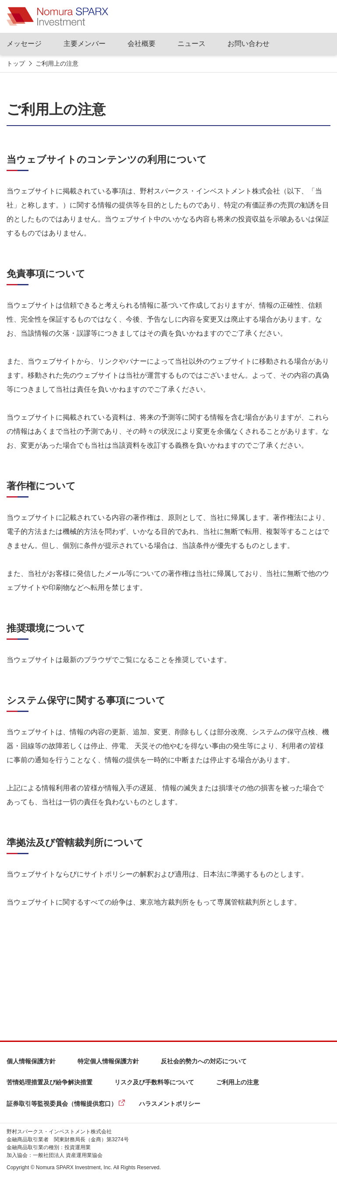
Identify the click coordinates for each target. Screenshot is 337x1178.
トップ (16, 63)
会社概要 (142, 43)
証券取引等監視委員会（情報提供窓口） (62, 1103)
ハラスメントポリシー (169, 1103)
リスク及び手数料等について (154, 1082)
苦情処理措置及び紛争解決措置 (49, 1082)
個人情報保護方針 (31, 1061)
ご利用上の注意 (237, 1082)
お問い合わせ (248, 43)
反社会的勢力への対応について (204, 1061)
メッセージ (24, 43)
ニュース (191, 43)
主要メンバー (85, 43)
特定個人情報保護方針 (108, 1061)
